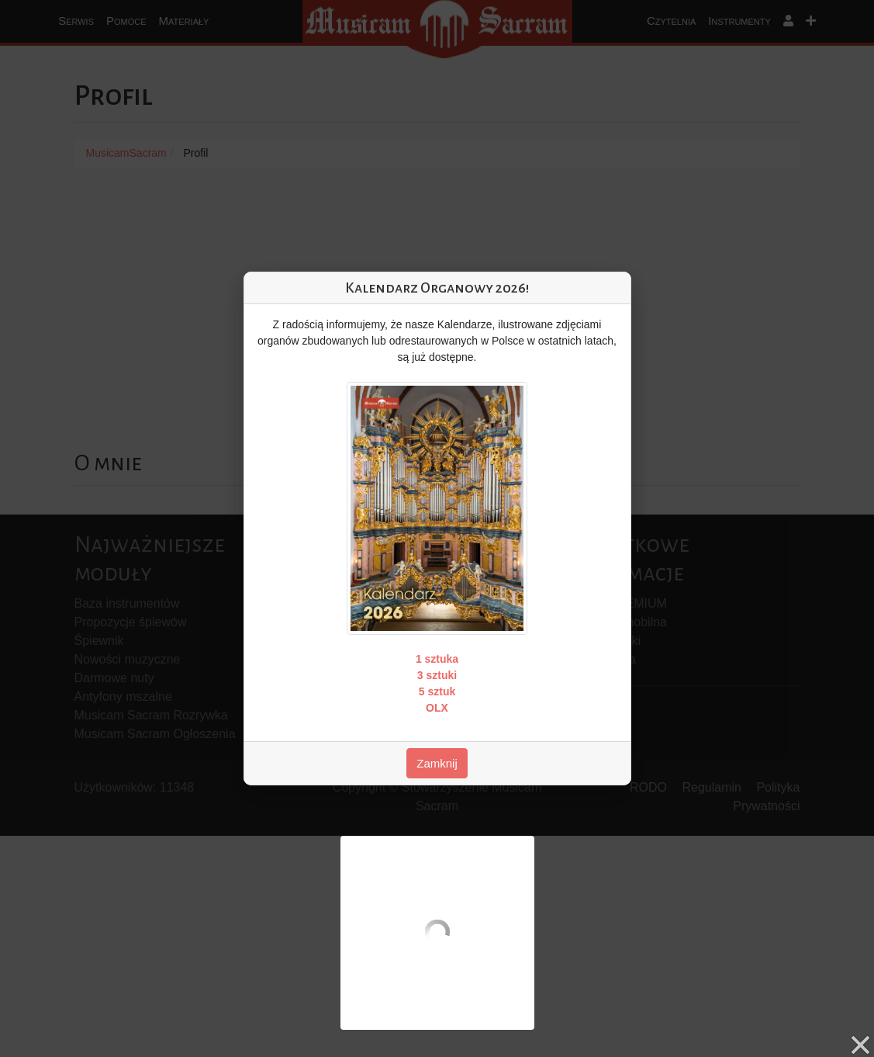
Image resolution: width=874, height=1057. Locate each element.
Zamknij (437, 763)
